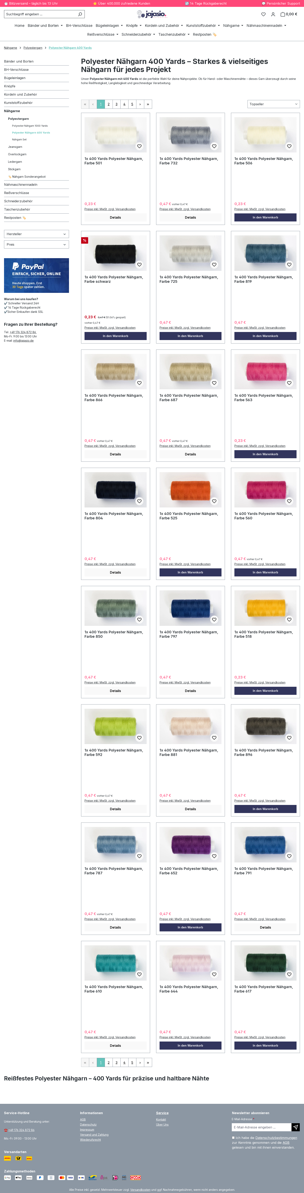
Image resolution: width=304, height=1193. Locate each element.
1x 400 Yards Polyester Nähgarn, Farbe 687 (189, 397)
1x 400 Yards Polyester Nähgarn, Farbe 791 (263, 870)
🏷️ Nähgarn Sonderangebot (27, 176)
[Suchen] (80, 14)
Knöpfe (9, 86)
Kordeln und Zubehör (20, 94)
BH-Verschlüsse (16, 70)
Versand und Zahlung (94, 1134)
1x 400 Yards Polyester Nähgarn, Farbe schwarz (114, 279)
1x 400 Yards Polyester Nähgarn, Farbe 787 (114, 870)
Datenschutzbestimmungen (276, 1138)
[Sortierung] (274, 104)
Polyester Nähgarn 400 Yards (31, 132)
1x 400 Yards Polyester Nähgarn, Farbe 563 (263, 397)
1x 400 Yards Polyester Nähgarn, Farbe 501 (114, 161)
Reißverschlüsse (16, 193)
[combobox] (39, 14)
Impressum (87, 1129)
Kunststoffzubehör (18, 103)
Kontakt (161, 1119)
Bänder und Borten (18, 61)
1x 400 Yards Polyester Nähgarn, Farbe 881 (189, 752)
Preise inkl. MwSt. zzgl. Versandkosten (110, 209)
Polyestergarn (18, 118)
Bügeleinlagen (14, 78)
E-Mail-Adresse (243, 1119)
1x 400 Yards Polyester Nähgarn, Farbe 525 (189, 515)
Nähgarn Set (19, 139)
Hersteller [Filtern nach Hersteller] (36, 234)
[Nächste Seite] (140, 104)
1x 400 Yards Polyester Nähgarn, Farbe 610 (114, 989)
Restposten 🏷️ (15, 218)
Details (115, 217)
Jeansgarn (15, 146)
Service (162, 1113)
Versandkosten (140, 1189)
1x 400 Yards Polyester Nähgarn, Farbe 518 (263, 634)
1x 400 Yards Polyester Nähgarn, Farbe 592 (114, 752)
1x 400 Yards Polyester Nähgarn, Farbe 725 (189, 279)
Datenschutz (88, 1124)
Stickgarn (14, 169)
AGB (83, 1119)
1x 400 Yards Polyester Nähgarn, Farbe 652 (189, 870)
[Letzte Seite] (148, 104)
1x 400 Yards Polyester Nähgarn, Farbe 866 (114, 397)
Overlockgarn (17, 154)
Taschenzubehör (17, 209)
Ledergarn (15, 161)
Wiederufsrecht (90, 1139)
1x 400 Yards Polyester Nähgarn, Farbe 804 (114, 515)
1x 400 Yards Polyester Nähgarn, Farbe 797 (189, 634)
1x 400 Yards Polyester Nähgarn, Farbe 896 (263, 752)
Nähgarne (12, 111)
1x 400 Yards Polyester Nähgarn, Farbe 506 (263, 161)
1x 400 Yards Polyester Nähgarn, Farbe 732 (189, 161)
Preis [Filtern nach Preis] (36, 244)
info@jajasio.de (23, 340)
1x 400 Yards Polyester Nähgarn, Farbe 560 (263, 515)
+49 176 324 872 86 (23, 332)
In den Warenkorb (265, 217)
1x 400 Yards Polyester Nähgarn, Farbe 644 (189, 989)
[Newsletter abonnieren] (295, 1127)
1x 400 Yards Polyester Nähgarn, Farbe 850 (114, 634)
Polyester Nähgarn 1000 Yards (30, 125)
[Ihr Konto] (273, 14)
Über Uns (162, 1124)
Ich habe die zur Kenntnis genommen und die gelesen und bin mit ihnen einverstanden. (264, 1142)
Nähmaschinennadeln (20, 185)
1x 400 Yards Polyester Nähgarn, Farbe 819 (263, 279)
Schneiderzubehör (18, 201)
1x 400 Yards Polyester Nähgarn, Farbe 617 (263, 989)
